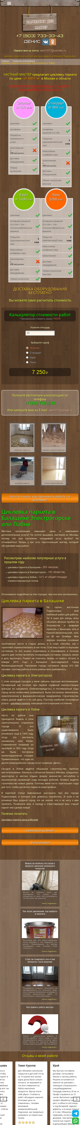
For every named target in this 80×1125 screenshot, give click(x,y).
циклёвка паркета (20, 703)
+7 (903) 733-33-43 (40, 36)
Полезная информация (24, 60)
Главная (5, 60)
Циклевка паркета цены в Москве (19, 819)
